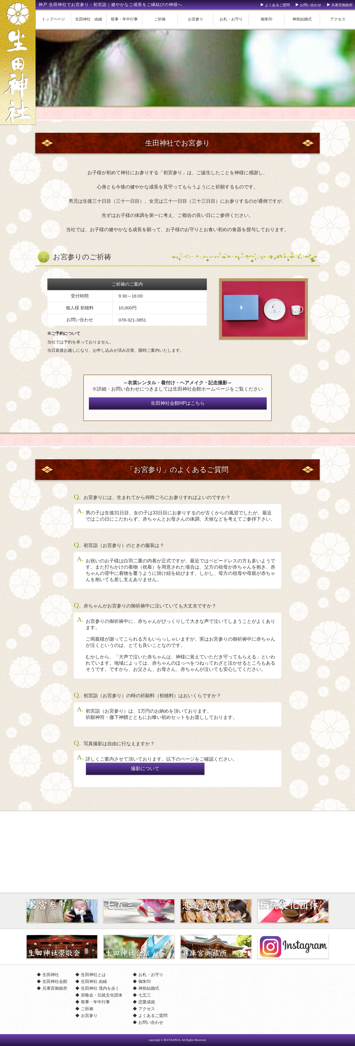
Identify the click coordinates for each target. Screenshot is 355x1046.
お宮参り (195, 19)
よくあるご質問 (277, 5)
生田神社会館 (54, 981)
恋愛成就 (146, 1001)
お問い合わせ (310, 5)
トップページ (53, 19)
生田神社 (50, 974)
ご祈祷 (160, 19)
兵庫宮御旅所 (342, 5)
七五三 (144, 995)
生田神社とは (93, 974)
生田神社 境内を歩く (100, 988)
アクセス (146, 1008)
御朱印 (266, 19)
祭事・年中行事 (124, 19)
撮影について (145, 768)
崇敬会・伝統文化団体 (101, 995)
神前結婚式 (302, 19)
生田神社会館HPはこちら (178, 403)
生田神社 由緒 (88, 19)
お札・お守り (231, 19)
